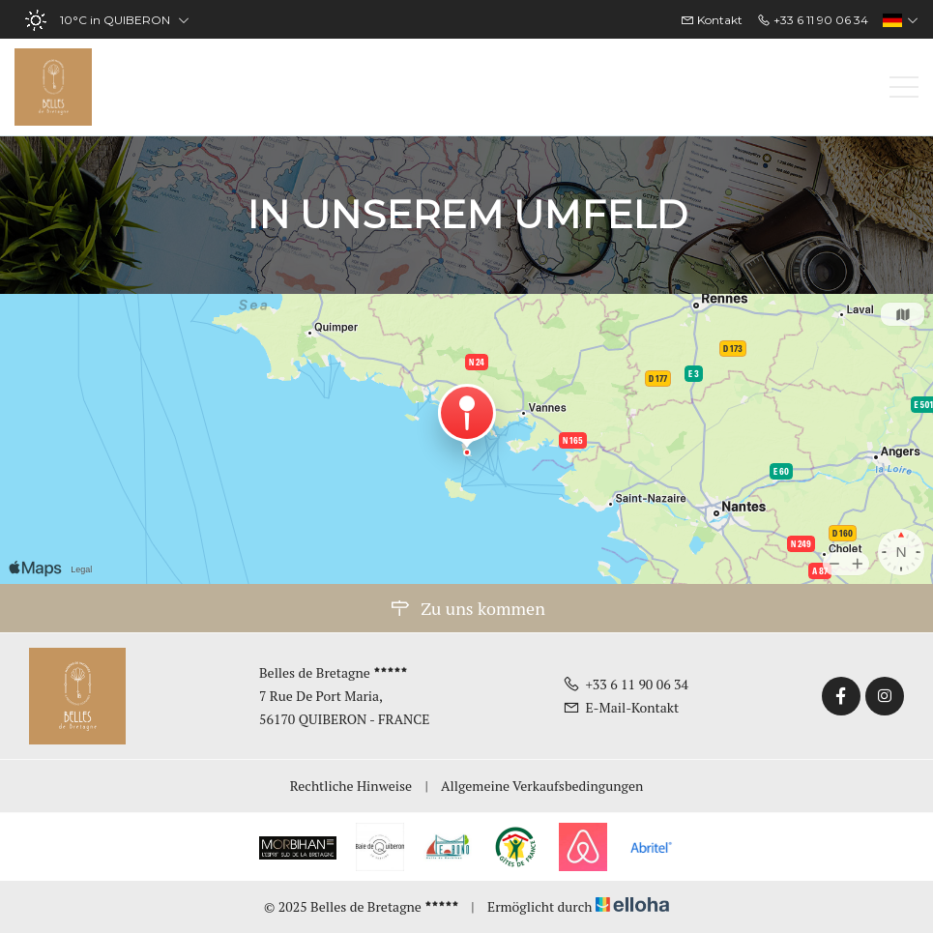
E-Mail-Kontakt (621, 707)
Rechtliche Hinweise (351, 785)
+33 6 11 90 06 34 (625, 684)
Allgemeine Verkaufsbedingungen (542, 785)
